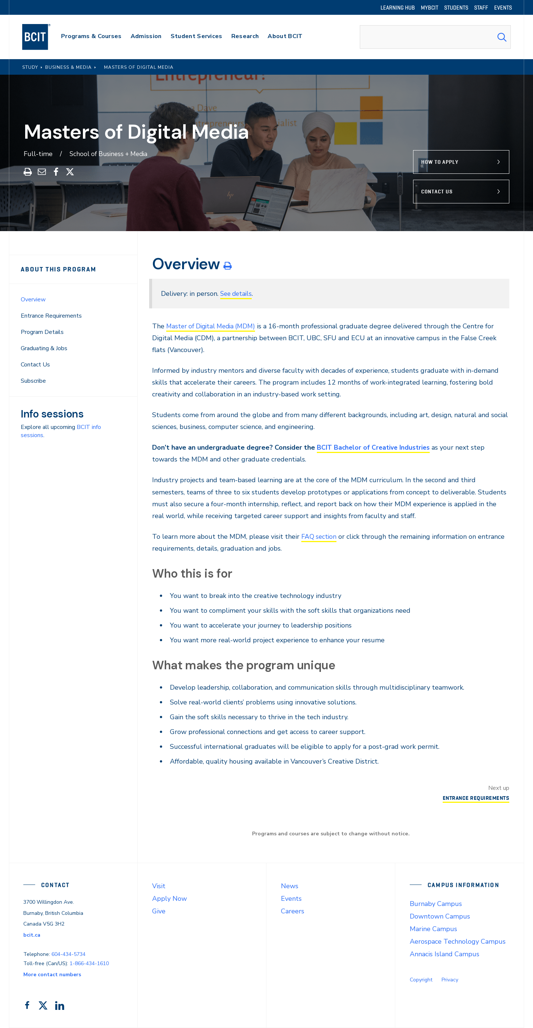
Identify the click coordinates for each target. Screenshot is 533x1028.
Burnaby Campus (436, 903)
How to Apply (440, 162)
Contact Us (437, 192)
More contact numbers (52, 974)
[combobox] (435, 37)
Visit (158, 886)
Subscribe (33, 381)
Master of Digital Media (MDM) (213, 326)
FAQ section (319, 536)
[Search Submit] (502, 37)
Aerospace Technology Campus (458, 941)
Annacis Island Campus (444, 954)
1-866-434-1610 (89, 963)
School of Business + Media (111, 153)
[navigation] (43, 37)
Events (291, 898)
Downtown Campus (440, 916)
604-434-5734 (68, 954)
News (289, 886)
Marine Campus (433, 928)
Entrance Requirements (51, 316)
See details (237, 293)
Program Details (42, 332)
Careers (292, 911)
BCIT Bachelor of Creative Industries (375, 447)
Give (158, 911)
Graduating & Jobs (44, 348)
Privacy (450, 979)
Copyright (421, 979)
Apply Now (169, 898)
